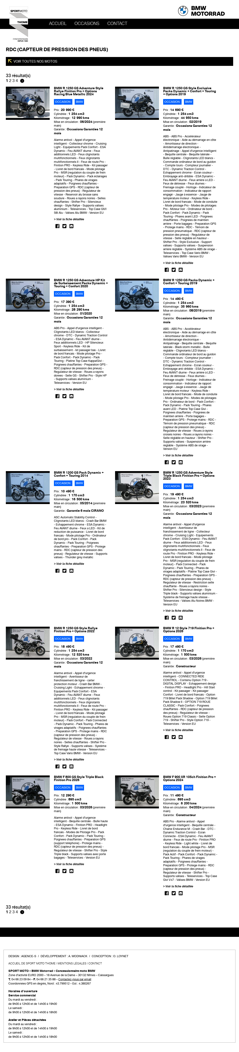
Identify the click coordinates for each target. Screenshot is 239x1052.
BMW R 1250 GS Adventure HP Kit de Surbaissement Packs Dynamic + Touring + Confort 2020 (81, 283)
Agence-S (28, 956)
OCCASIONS (86, 23)
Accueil (58, 23)
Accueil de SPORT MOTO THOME (32, 963)
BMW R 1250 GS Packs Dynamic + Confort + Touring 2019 (188, 281)
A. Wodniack (77, 956)
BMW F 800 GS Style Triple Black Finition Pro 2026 (79, 778)
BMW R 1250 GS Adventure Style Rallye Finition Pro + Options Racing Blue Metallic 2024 (78, 91)
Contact (117, 23)
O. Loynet (120, 956)
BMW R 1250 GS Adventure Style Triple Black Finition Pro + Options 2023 (188, 475)
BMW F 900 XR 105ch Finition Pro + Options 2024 (189, 778)
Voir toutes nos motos (35, 61)
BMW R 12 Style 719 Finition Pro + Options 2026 (188, 629)
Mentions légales (72, 963)
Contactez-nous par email (74, 979)
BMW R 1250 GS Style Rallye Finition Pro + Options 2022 (76, 629)
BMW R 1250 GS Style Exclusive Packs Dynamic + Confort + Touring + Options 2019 (189, 91)
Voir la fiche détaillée (70, 219)
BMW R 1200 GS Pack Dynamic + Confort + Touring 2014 (79, 474)
